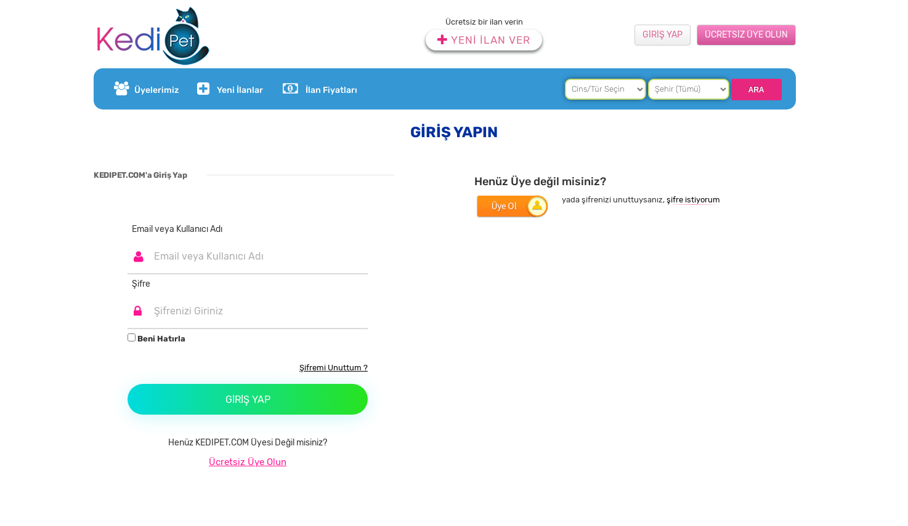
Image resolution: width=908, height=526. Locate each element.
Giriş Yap (247, 399)
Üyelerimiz (146, 89)
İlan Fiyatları (320, 89)
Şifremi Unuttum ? (333, 367)
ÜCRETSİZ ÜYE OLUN (746, 35)
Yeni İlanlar (228, 89)
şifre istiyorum (693, 199)
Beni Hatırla (156, 338)
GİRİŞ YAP (662, 35)
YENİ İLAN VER (483, 40)
